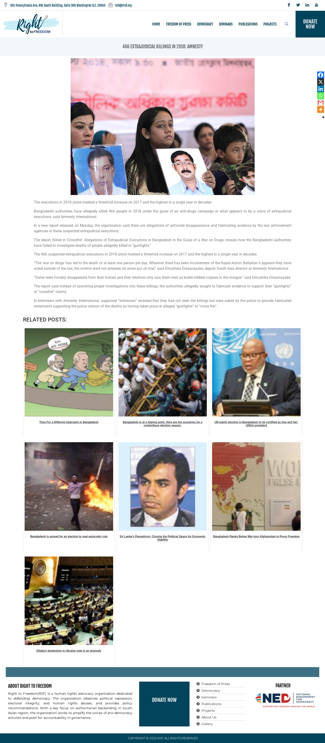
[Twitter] (298, 5)
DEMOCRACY (205, 24)
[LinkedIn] (307, 5)
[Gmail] (320, 102)
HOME (157, 24)
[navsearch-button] (286, 24)
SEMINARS (226, 24)
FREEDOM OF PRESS (179, 24)
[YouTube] (316, 5)
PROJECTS (269, 24)
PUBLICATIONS (247, 24)
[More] (320, 109)
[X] (320, 81)
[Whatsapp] (320, 95)
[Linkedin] (320, 88)
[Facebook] (288, 5)
